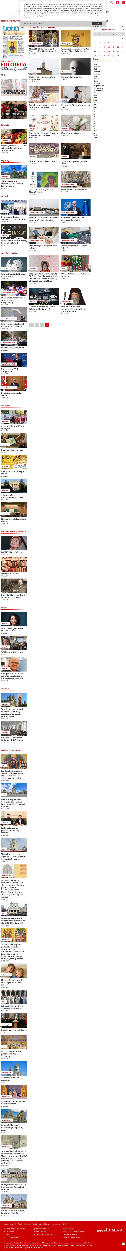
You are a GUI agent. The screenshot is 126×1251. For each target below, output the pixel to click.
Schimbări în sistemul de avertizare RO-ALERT (72, 219)
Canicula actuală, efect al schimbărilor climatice (12, 325)
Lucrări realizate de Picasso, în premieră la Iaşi (14, 242)
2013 (94, 124)
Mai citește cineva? (10, 574)
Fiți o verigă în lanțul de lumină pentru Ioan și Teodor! (12, 982)
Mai (95, 76)
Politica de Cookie (30, 23)
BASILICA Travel (68, 1229)
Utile (4, 75)
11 (104, 47)
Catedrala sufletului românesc (10, 1079)
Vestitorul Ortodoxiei (11, 1237)
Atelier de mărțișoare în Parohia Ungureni (76, 275)
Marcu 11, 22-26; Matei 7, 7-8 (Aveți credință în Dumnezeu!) (42, 50)
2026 (95, 64)
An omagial (6, 939)
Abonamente (60, 1224)
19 (109, 51)
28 (118, 56)
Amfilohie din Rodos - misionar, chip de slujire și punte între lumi (73, 309)
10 (99, 47)
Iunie (96, 79)
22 (122, 51)
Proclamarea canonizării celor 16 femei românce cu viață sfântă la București (13, 920)
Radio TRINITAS (9, 1231)
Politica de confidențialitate (27, 1224)
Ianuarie (97, 67)
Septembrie (99, 86)
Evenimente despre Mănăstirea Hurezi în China (14, 218)
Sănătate (5, 125)
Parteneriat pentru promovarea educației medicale (11, 830)
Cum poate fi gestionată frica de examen (12, 629)
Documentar (6, 1120)
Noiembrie (98, 90)
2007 (95, 138)
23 (95, 56)
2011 (94, 128)
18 (104, 51)
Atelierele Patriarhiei (70, 1234)
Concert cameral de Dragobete (43, 161)
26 (109, 56)
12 (109, 47)
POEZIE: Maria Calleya (11, 552)
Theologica (65, 72)
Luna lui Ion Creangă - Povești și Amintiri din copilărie (43, 134)
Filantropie (6, 975)
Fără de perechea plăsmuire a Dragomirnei (42, 78)
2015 (94, 119)
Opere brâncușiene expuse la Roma (74, 162)
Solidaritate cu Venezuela (12, 348)
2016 (94, 116)
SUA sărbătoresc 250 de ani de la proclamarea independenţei (13, 300)
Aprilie (97, 74)
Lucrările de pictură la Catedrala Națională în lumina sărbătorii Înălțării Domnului (13, 803)
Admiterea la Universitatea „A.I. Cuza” (12, 496)
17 (99, 51)
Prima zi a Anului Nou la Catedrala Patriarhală (12, 1007)
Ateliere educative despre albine (12, 472)
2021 (94, 105)
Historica (5, 688)
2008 (95, 135)
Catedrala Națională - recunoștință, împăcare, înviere (12, 1127)
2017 (94, 114)
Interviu (4, 607)
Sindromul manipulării (71, 77)
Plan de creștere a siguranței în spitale (43, 247)
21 (118, 51)
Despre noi (50, 1224)
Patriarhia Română (39, 1231)
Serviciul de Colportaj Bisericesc (73, 1231)
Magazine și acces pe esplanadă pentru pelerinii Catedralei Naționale (13, 856)
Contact (42, 1224)
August (97, 83)
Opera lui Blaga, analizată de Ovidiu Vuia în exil (13, 596)
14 (118, 47)
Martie (97, 71)
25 (104, 56)
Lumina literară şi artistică (13, 531)
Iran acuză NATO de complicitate (10, 370)
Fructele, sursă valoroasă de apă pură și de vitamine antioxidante (13, 148)
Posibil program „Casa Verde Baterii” (74, 247)
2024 (95, 98)
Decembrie (98, 93)
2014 (95, 121)
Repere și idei (6, 875)
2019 (95, 109)
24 (99, 56)
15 (122, 47)
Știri (3, 766)
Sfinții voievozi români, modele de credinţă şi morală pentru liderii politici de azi (12, 713)
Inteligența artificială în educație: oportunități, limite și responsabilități (12, 676)
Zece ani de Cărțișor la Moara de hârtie (75, 106)
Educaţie (5, 405)
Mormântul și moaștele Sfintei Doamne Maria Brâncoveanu (75, 50)
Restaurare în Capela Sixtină (74, 190)
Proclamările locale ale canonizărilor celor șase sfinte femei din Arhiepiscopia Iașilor (12, 774)
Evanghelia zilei (35, 44)
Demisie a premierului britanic (11, 394)
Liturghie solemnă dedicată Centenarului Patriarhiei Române (13, 1187)
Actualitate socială (9, 253)
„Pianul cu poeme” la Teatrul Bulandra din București (42, 308)
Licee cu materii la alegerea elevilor (13, 520)
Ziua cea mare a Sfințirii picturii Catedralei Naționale (12, 1054)
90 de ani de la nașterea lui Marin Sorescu (41, 191)
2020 (95, 107)
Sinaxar (32, 269)
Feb (95, 69)
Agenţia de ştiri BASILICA (41, 1229)
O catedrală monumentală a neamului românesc (13, 1102)
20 (113, 51)
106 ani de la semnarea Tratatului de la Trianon (12, 739)
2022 (95, 102)
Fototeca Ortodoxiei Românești (14, 1229)
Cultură (4, 196)
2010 (95, 131)
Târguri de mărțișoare (71, 133)
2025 (95, 95)
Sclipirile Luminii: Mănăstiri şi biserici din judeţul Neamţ (12, 183)
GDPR (41, 23)
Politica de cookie (10, 1224)
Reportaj (5, 160)
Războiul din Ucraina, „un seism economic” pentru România (44, 219)
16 (95, 51)
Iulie (96, 81)
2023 (95, 100)
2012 (94, 126)
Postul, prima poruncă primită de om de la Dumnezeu (43, 106)
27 (113, 56)
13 (113, 47)
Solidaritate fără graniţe (12, 652)
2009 (95, 133)
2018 (94, 112)
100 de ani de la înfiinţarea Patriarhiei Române (13, 1212)
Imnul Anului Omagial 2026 (14, 1030)
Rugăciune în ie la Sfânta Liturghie (12, 427)
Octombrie (98, 88)
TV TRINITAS (8, 1234)
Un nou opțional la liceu (12, 450)
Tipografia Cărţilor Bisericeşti (72, 1237)
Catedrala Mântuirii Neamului (43, 1234)
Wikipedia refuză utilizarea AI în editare (13, 275)
